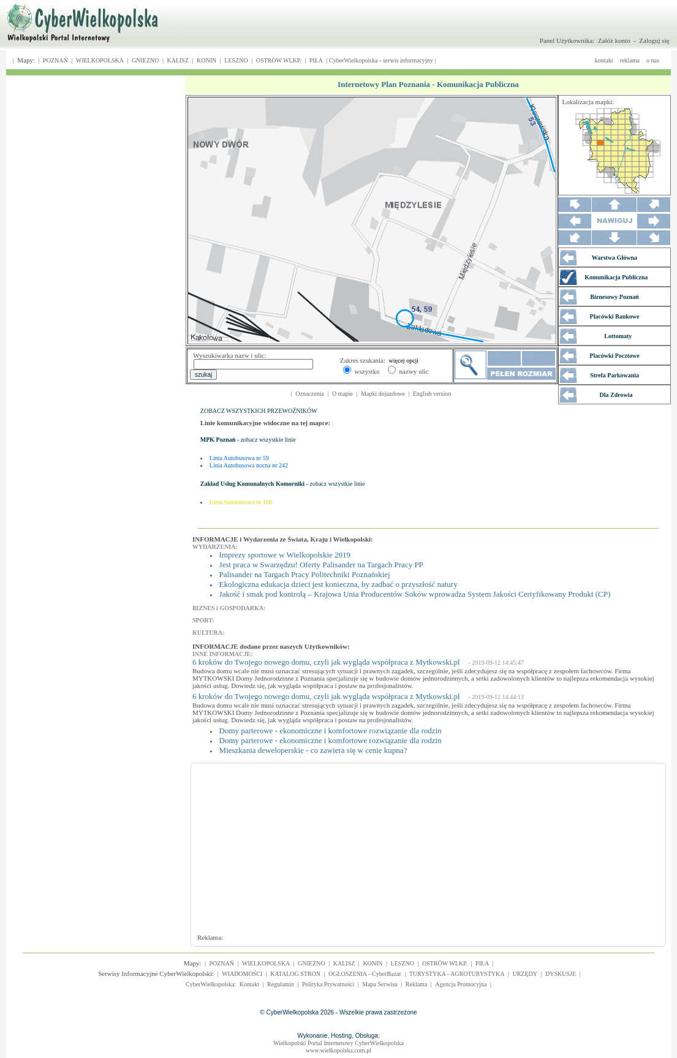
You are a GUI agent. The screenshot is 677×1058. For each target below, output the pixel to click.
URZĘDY (524, 973)
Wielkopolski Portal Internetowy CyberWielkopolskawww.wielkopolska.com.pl (338, 1047)
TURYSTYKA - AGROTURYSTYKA (457, 973)
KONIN (206, 60)
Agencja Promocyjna (460, 984)
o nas (652, 60)
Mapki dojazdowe (383, 393)
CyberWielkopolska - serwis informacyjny (381, 60)
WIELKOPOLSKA (100, 60)
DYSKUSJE (560, 973)
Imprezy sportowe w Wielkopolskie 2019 (284, 554)
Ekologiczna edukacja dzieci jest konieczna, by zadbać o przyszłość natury (338, 584)
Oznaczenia (309, 393)
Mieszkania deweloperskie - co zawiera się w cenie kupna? (313, 750)
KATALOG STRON (295, 973)
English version (432, 393)
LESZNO (236, 60)
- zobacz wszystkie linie (248, 439)
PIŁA (316, 60)
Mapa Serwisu (380, 984)
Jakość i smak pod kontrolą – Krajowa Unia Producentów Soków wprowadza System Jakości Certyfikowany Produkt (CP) (415, 594)
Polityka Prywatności (328, 984)
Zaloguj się (654, 40)
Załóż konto (614, 40)
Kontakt (249, 984)
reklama (630, 60)
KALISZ (178, 60)
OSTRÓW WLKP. (278, 60)
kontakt (604, 60)
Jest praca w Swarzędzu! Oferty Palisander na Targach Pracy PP (321, 564)
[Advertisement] (362, 854)
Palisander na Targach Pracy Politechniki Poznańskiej (304, 574)
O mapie (342, 393)
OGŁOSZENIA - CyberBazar (364, 973)
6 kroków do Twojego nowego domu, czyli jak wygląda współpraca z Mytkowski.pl (326, 662)
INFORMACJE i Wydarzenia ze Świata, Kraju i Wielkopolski (281, 539)
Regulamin (280, 984)
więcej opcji (404, 360)
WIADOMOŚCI (242, 973)
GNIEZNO (145, 60)
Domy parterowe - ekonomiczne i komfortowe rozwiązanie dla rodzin (330, 730)
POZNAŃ (55, 60)
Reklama (417, 984)
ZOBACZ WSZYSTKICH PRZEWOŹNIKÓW (258, 410)
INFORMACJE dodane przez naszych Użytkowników (269, 646)
